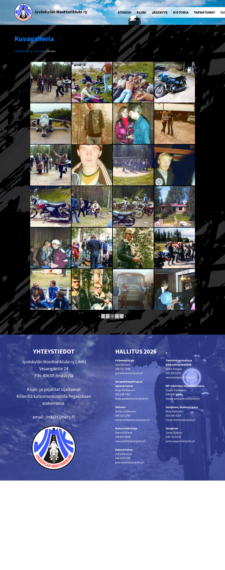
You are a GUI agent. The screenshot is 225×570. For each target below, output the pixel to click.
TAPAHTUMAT (204, 12)
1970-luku (38, 51)
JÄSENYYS (160, 12)
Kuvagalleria (34, 38)
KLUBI (141, 12)
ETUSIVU (124, 12)
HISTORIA (180, 12)
